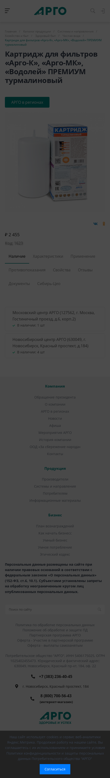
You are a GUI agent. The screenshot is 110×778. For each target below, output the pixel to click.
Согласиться (55, 769)
